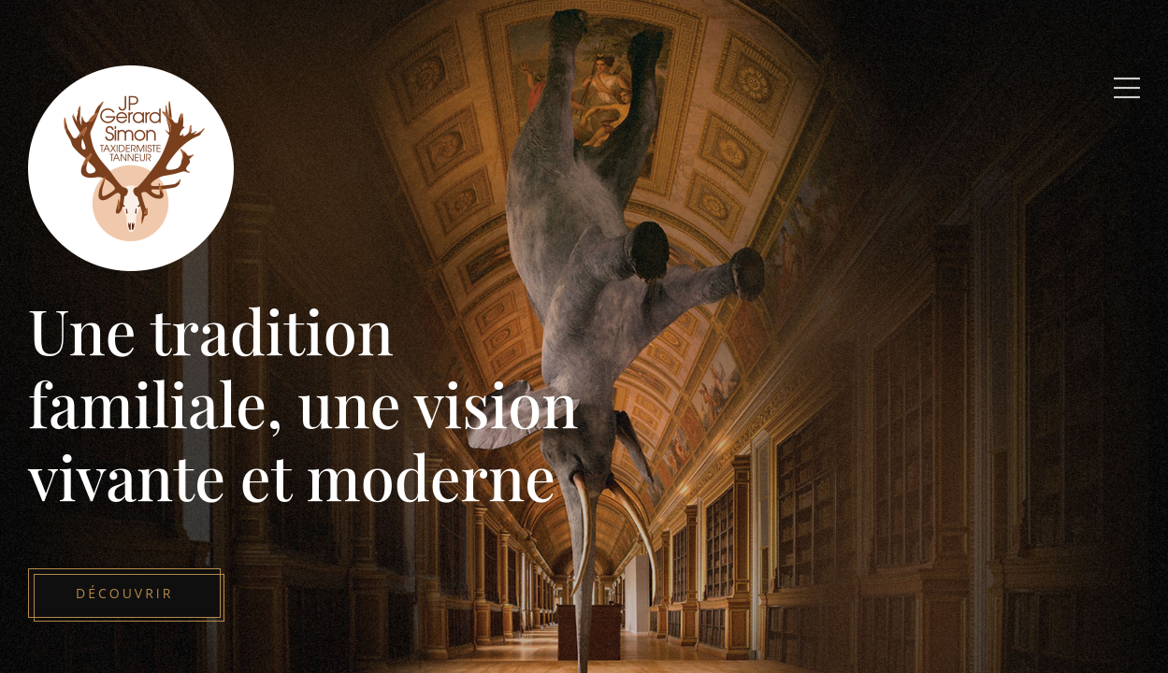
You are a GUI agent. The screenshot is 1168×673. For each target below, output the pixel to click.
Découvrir (124, 593)
